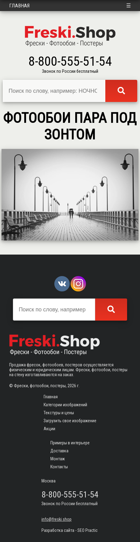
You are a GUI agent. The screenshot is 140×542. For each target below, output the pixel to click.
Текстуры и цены (59, 412)
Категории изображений (65, 404)
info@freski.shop (56, 519)
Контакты (59, 466)
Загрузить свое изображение (70, 420)
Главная (19, 5)
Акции (49, 428)
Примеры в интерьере (70, 442)
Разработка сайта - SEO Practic (69, 530)
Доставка (59, 450)
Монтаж (57, 458)
